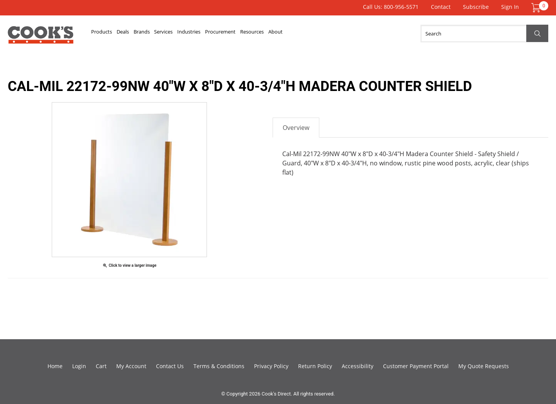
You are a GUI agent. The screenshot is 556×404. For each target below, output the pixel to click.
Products (108, 33)
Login (79, 366)
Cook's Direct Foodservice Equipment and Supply (40, 37)
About (371, 33)
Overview (296, 127)
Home (55, 366)
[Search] (484, 33)
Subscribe (476, 6)
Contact (441, 6)
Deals (141, 33)
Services (205, 33)
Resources (335, 33)
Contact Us (170, 366)
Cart (101, 366)
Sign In (510, 6)
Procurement (289, 33)
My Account (131, 366)
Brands (171, 33)
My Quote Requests (483, 366)
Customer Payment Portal (416, 366)
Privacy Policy (271, 366)
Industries (243, 33)
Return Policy (315, 366)
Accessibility (357, 366)
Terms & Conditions (218, 366)
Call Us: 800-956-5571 (391, 6)
